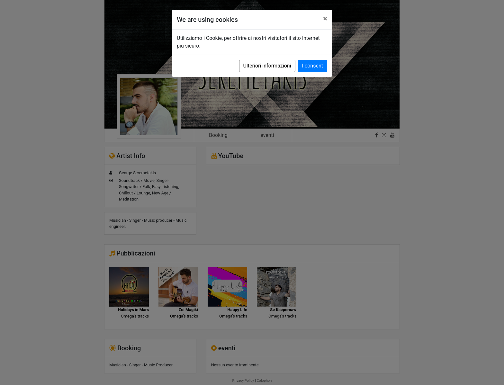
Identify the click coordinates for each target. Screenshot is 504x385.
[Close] (325, 18)
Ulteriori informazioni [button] (267, 66)
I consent (312, 66)
